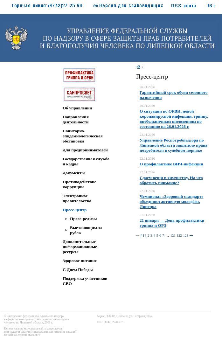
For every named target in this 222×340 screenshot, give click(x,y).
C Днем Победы (78, 269)
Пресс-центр (75, 209)
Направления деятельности (76, 119)
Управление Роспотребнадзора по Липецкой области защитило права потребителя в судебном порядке (173, 145)
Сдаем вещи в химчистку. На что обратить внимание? (171, 180)
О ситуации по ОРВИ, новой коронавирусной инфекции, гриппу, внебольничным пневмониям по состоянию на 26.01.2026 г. (174, 119)
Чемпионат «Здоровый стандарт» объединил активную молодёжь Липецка (172, 201)
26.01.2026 (147, 87)
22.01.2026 (147, 158)
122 (179, 235)
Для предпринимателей (85, 150)
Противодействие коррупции (79, 184)
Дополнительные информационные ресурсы (80, 246)
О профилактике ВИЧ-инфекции (171, 164)
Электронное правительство (77, 198)
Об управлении (77, 108)
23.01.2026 (147, 134)
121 (173, 235)
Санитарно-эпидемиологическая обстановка (83, 135)
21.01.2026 (147, 215)
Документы (74, 172)
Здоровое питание (80, 260)
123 (185, 235)
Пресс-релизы (83, 218)
